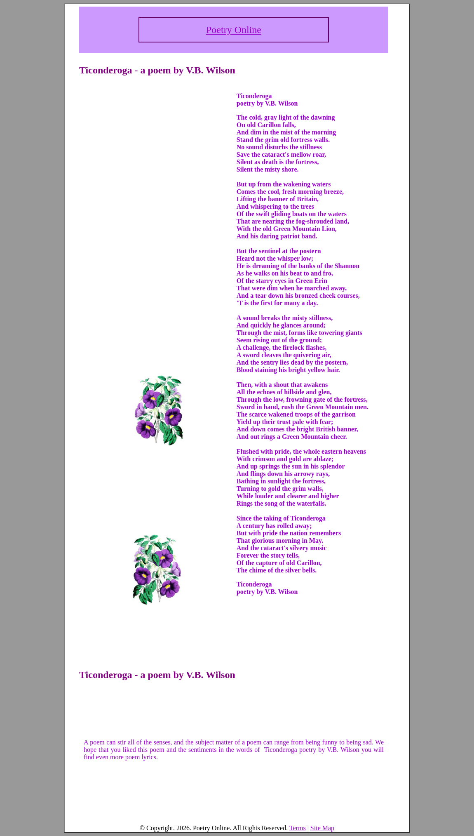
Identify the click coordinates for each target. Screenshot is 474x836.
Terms (297, 827)
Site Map (322, 827)
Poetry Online (233, 29)
